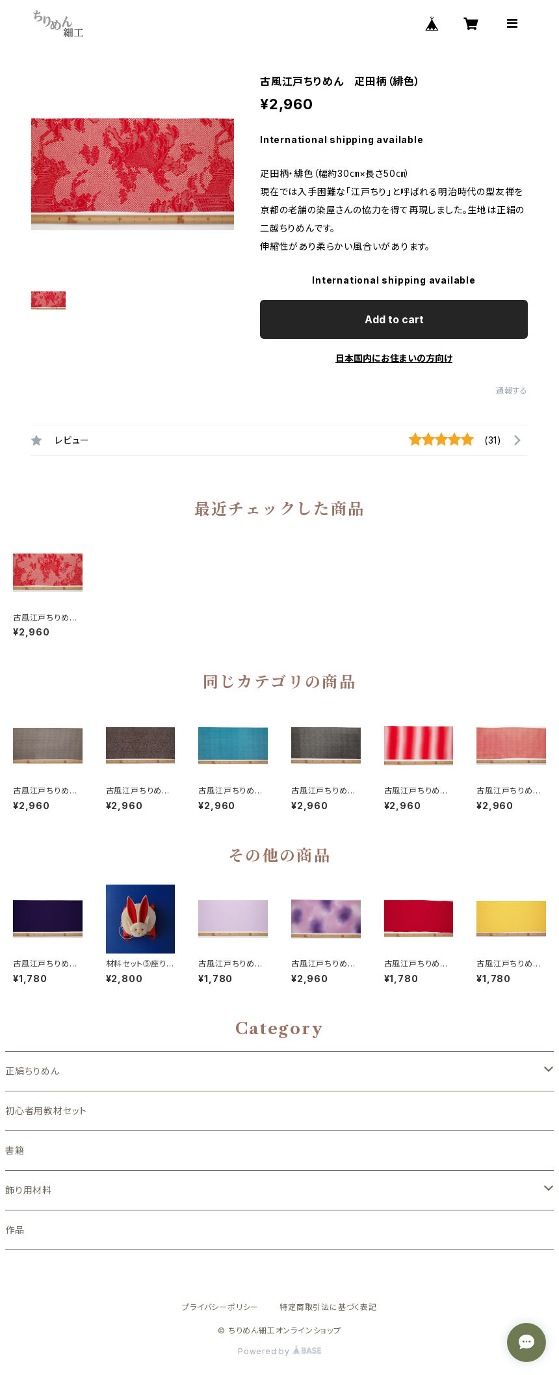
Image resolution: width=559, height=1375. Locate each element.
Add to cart (394, 319)
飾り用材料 (28, 1189)
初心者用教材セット (46, 1110)
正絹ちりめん (32, 1070)
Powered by (279, 1351)
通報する (512, 390)
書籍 (15, 1150)
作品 (15, 1229)
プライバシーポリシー (220, 1307)
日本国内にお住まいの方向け (393, 358)
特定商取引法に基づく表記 (328, 1307)
